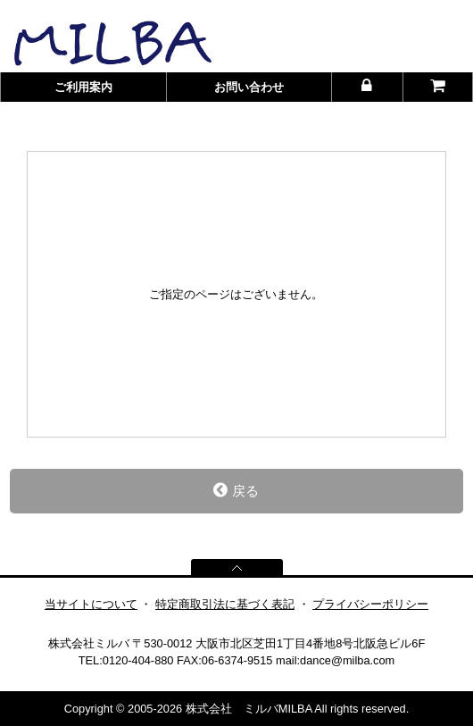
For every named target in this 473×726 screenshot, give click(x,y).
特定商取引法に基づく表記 (225, 604)
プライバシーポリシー (370, 604)
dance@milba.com (347, 660)
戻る (236, 490)
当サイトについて (91, 604)
